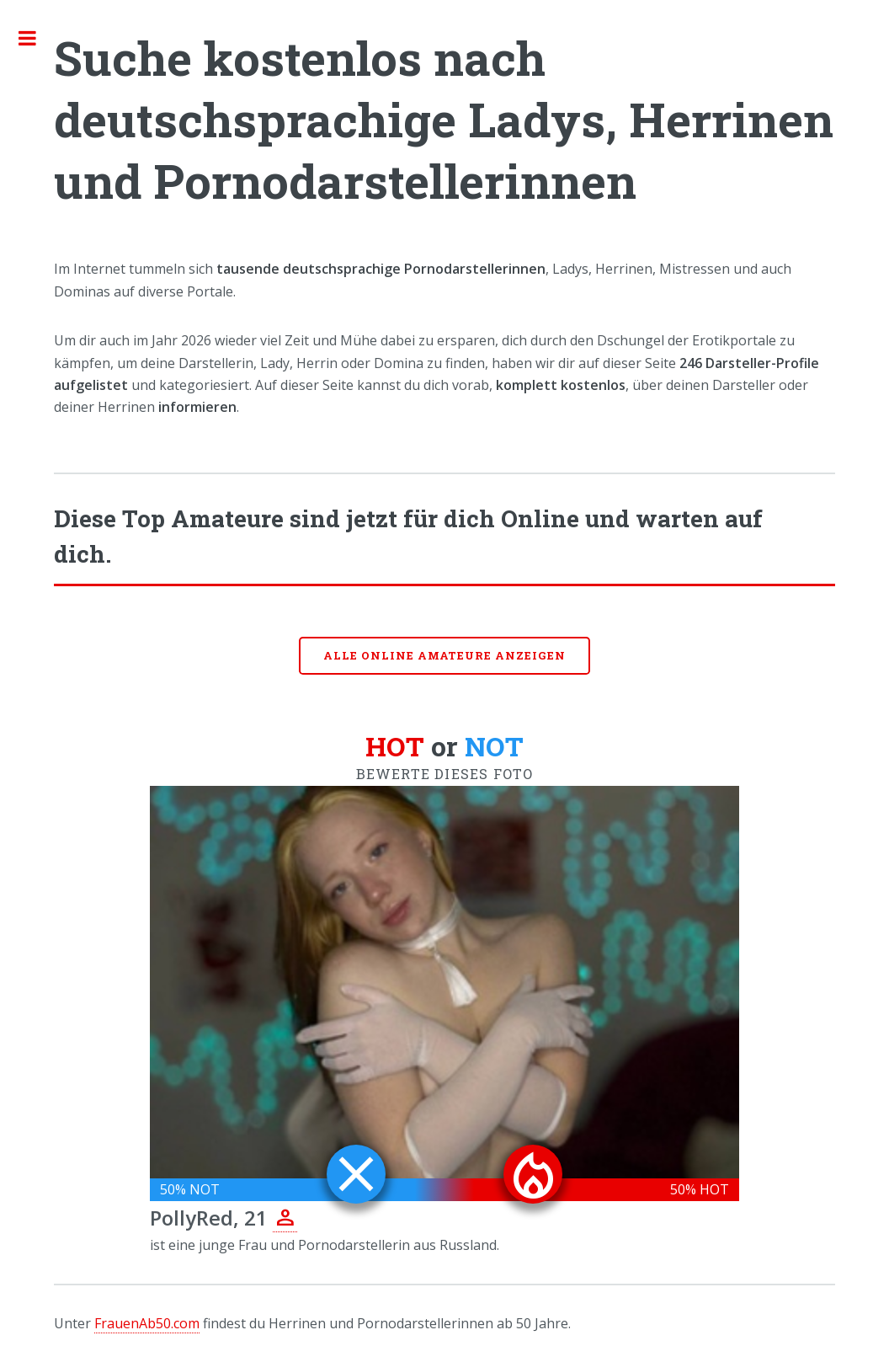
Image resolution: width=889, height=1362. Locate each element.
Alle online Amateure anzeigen (444, 655)
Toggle (36, 38)
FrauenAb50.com (147, 1323)
